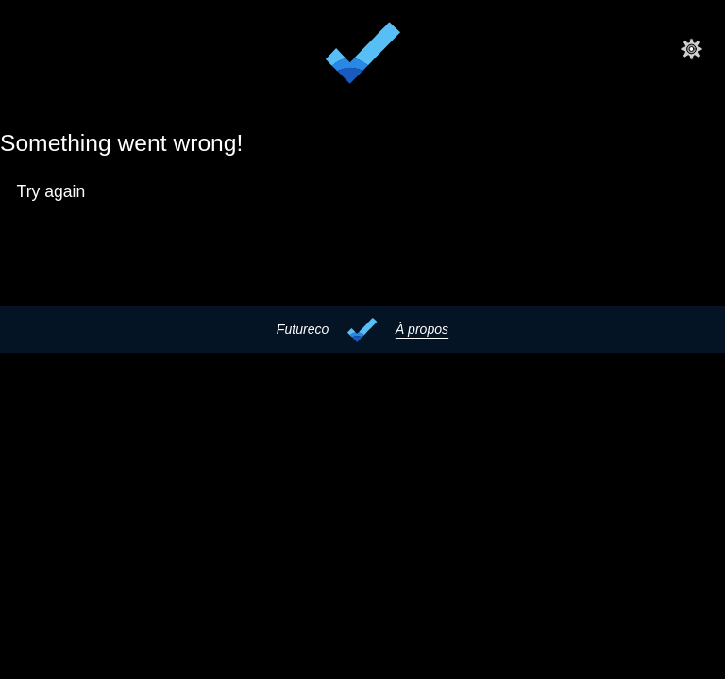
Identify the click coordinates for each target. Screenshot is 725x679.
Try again (51, 191)
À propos (422, 329)
